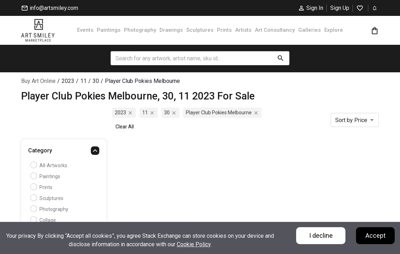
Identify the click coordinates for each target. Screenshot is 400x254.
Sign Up (339, 8)
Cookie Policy (194, 244)
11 (83, 81)
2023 (68, 81)
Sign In (310, 8)
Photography (140, 30)
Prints (224, 30)
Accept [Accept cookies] (375, 235)
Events (85, 30)
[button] (63, 152)
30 (96, 81)
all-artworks (49, 165)
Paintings (108, 30)
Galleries (309, 30)
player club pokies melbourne (142, 81)
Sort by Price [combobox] (351, 120)
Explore (333, 30)
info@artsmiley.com (49, 8)
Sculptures (199, 30)
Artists (243, 30)
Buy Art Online (38, 81)
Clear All (124, 126)
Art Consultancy (275, 30)
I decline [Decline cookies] (321, 235)
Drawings (171, 30)
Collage (44, 220)
